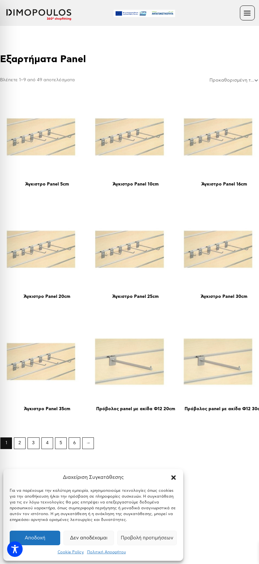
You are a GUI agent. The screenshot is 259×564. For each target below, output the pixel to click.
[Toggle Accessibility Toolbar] (14, 549)
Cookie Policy (71, 552)
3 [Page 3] (33, 443)
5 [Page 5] (61, 443)
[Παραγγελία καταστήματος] (233, 80)
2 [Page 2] (19, 443)
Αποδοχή (35, 538)
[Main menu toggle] (247, 13)
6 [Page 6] (74, 443)
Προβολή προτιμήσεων (147, 538)
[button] (173, 477)
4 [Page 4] (47, 443)
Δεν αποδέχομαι (88, 538)
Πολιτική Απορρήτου (106, 552)
